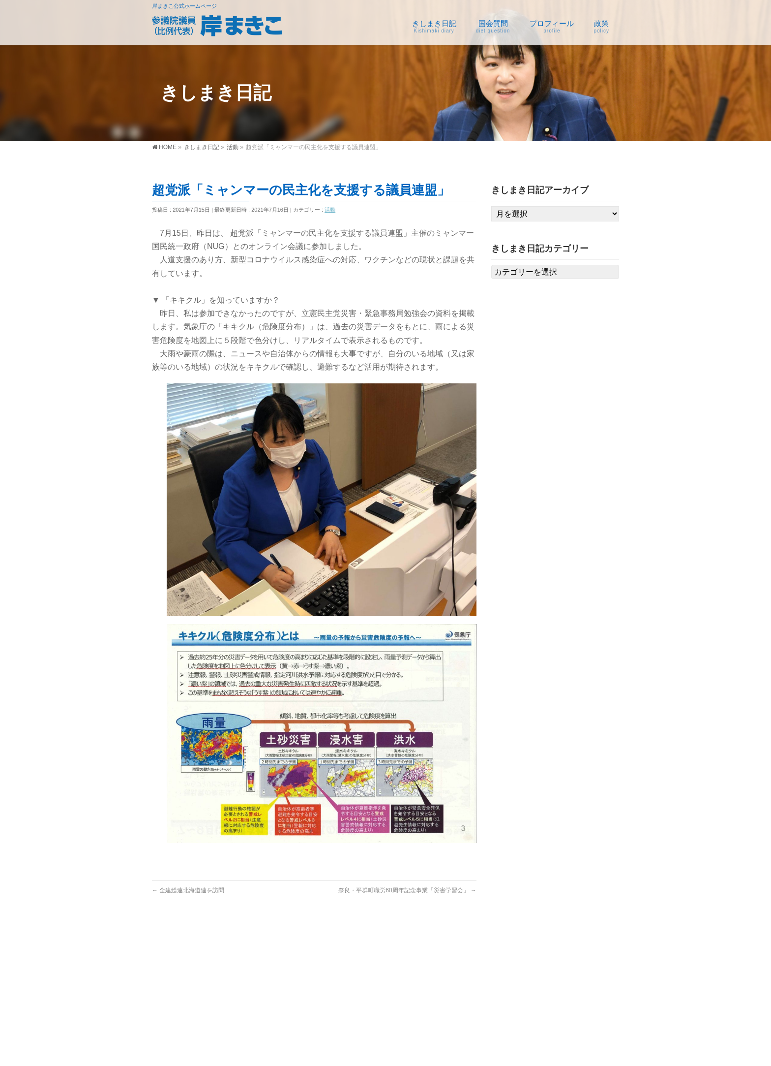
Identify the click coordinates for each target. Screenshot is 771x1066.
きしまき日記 (321, 951)
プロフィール (482, 951)
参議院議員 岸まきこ (372, 1050)
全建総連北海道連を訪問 (188, 890)
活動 (330, 210)
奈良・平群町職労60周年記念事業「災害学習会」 (407, 890)
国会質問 (395, 951)
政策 (549, 951)
